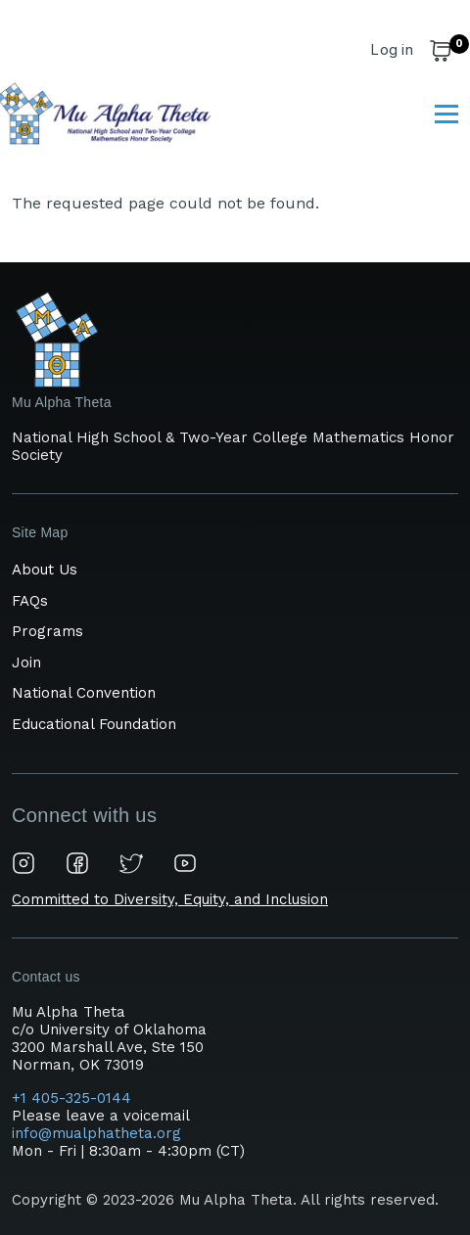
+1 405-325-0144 (74, 1098)
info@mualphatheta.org (96, 1133)
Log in (391, 49)
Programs (47, 631)
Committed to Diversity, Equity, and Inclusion (170, 899)
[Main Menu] (446, 113)
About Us (44, 569)
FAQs (30, 601)
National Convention (84, 693)
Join (26, 662)
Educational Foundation (94, 724)
